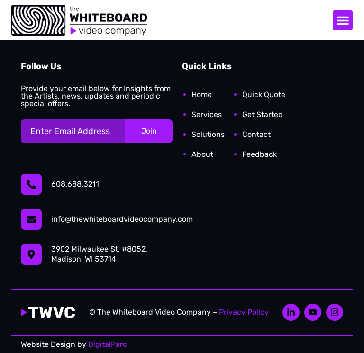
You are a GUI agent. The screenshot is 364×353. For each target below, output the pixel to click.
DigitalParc (107, 344)
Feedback (259, 154)
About (202, 154)
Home (201, 94)
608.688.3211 (75, 184)
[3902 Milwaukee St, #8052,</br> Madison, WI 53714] (31, 254)
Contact (256, 134)
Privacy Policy (244, 312)
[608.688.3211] (31, 184)
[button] (343, 20)
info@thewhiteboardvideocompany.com (122, 219)
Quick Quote (263, 94)
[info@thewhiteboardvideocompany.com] (31, 219)
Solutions (208, 134)
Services (206, 114)
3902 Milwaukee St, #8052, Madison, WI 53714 (99, 253)
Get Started (262, 114)
